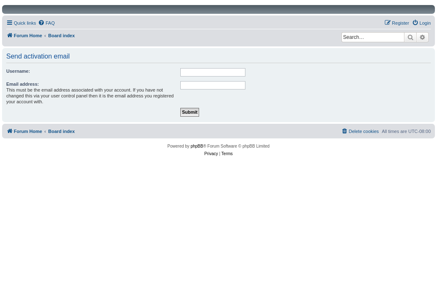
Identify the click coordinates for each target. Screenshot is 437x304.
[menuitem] (46, 23)
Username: (18, 71)
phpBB (197, 146)
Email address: (22, 84)
